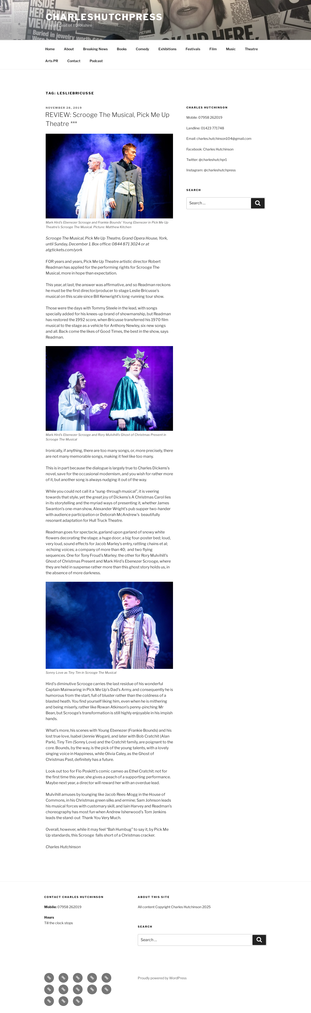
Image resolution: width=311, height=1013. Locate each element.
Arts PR (51, 61)
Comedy (142, 49)
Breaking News (95, 49)
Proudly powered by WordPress (162, 978)
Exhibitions (167, 49)
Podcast (96, 61)
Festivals (193, 49)
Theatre (251, 49)
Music (231, 49)
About (69, 49)
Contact (73, 61)
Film (213, 49)
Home (50, 49)
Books (122, 49)
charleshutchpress (104, 17)
